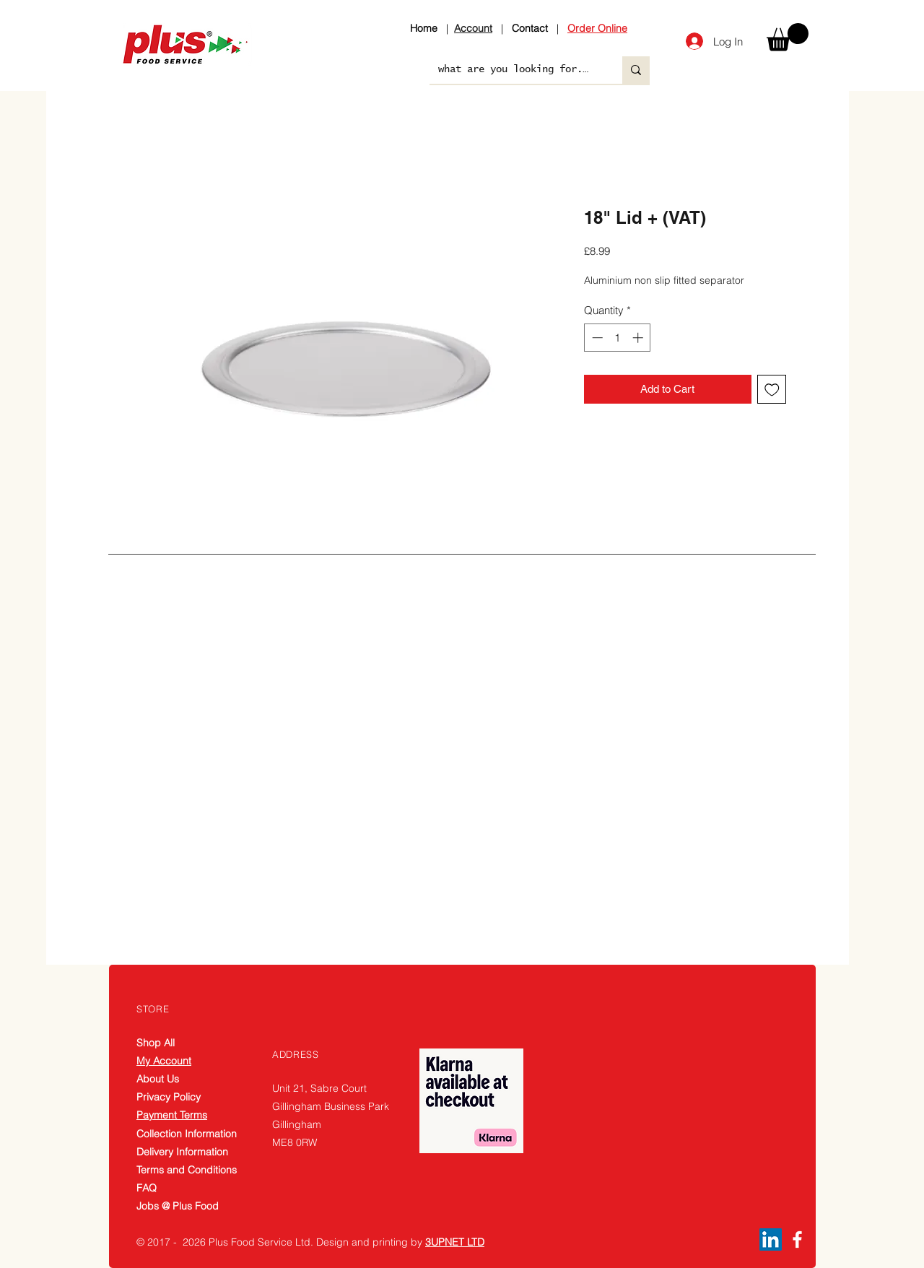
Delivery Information (182, 1151)
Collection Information (186, 1133)
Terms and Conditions (186, 1169)
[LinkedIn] (770, 1239)
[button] (787, 37)
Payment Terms (171, 1114)
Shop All (155, 1042)
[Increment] (639, 337)
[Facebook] (797, 1239)
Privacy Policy (168, 1096)
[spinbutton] (617, 337)
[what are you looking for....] (515, 70)
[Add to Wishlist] (772, 389)
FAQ (146, 1187)
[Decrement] (596, 337)
